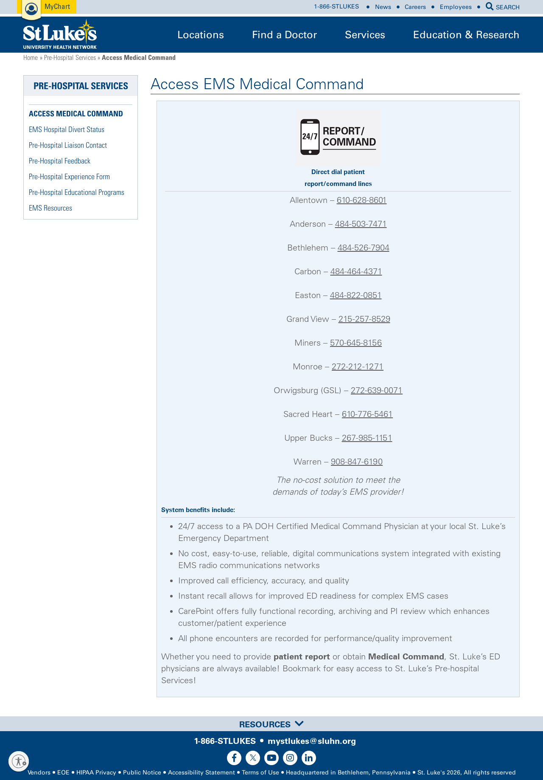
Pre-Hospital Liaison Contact (68, 145)
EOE (63, 772)
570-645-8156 (356, 343)
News (383, 7)
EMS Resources (50, 207)
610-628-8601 (362, 200)
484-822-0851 (356, 295)
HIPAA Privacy (96, 772)
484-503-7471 (361, 224)
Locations (200, 34)
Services (365, 34)
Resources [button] (271, 724)
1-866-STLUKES (336, 7)
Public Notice (142, 772)
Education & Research (466, 34)
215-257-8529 (364, 319)
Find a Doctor (284, 34)
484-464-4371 (356, 271)
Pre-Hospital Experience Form (69, 176)
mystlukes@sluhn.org (312, 741)
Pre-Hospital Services (70, 57)
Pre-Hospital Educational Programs (76, 192)
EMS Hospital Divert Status (66, 129)
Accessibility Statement (201, 772)
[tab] (271, 723)
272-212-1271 (357, 366)
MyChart (57, 6)
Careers (415, 7)
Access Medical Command (76, 113)
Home (30, 57)
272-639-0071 (377, 390)
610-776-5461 (367, 414)
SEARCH (503, 7)
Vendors (39, 772)
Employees (456, 7)
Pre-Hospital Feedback (59, 160)
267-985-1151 (367, 438)
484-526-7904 (363, 247)
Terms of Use (260, 772)
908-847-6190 (357, 461)
